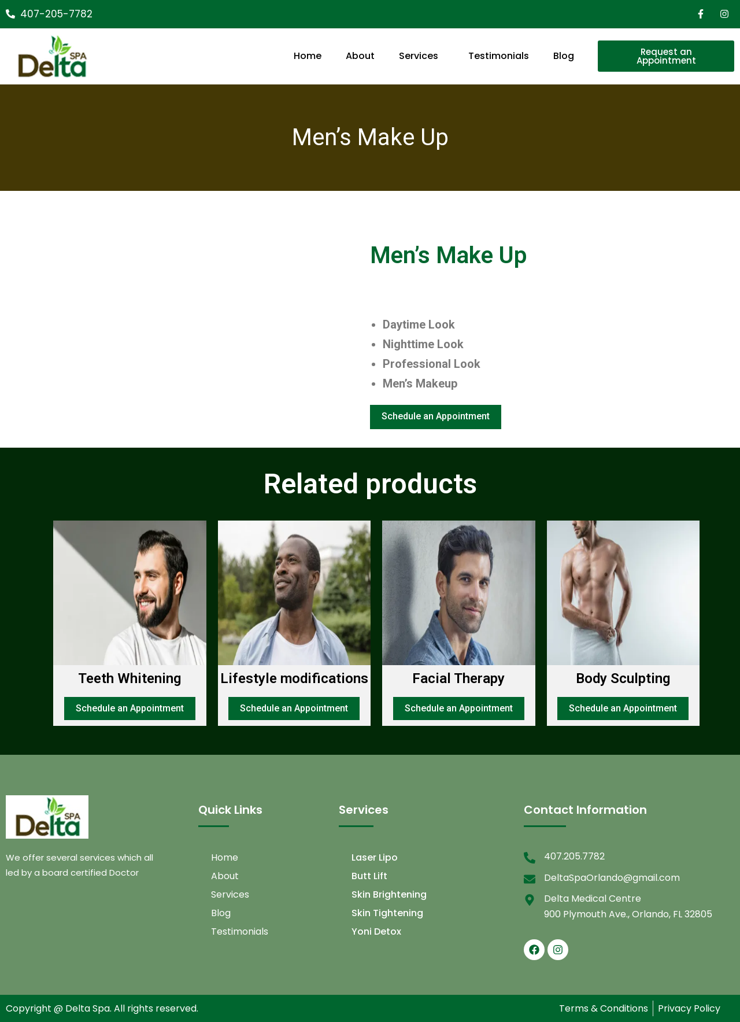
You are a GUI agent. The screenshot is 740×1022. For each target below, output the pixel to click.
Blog (563, 55)
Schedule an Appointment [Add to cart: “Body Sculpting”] (623, 708)
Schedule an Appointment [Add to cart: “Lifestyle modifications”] (294, 708)
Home (307, 55)
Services (418, 55)
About (360, 55)
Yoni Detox (376, 931)
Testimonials (498, 55)
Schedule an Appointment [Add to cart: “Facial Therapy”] (459, 708)
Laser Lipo (375, 857)
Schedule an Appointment (436, 416)
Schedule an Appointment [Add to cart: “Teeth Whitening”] (130, 708)
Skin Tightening (387, 913)
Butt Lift (369, 876)
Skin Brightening (389, 894)
